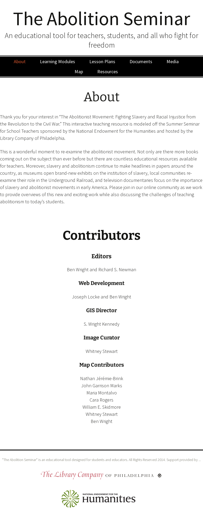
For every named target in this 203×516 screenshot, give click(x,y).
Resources (107, 71)
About (20, 61)
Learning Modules (57, 61)
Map (79, 71)
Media (173, 61)
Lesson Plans (102, 61)
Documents (141, 61)
